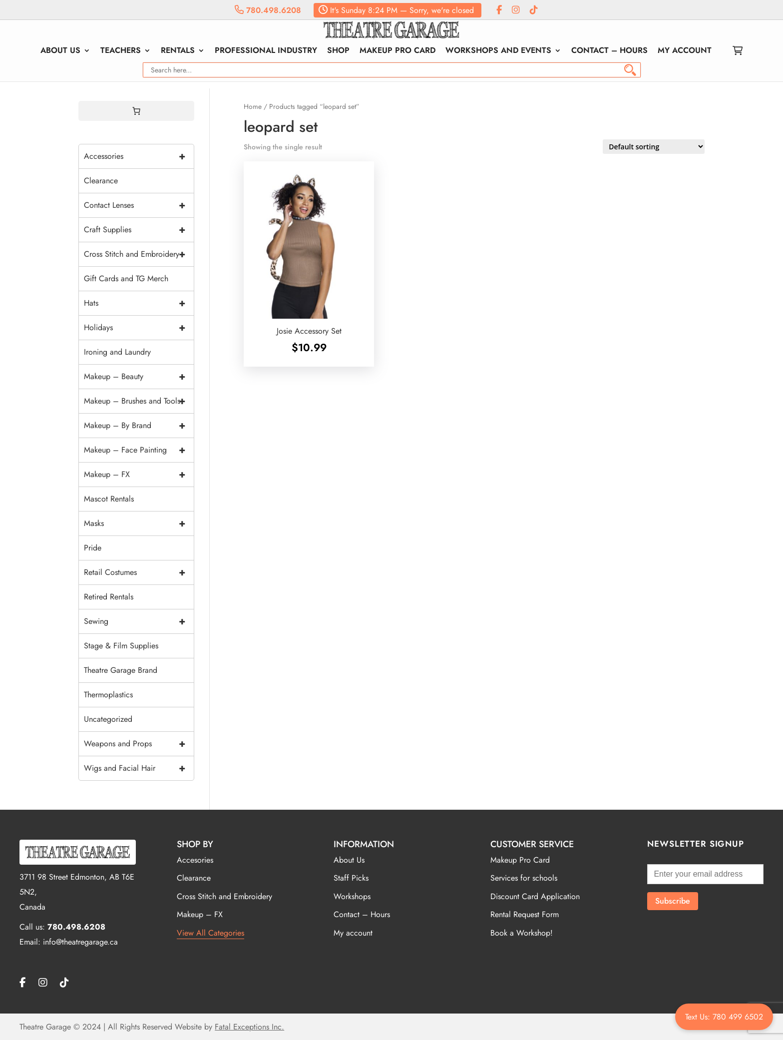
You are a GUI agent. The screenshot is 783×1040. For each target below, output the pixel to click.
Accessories (139, 156)
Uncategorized (108, 719)
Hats (139, 303)
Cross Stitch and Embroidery (139, 254)
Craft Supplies (139, 230)
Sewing (139, 621)
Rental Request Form (524, 914)
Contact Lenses (139, 205)
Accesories (195, 860)
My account (685, 51)
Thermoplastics (108, 694)
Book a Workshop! (521, 933)
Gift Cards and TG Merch (126, 278)
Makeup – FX (139, 475)
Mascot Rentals (109, 499)
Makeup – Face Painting (139, 450)
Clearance (101, 180)
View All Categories (210, 933)
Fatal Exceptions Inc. (249, 1027)
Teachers (120, 51)
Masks (139, 523)
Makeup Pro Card (397, 51)
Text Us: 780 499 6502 (724, 1017)
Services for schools (523, 878)
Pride (92, 547)
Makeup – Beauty (139, 377)
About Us (60, 51)
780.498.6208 (268, 10)
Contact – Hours (609, 51)
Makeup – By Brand (139, 426)
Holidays (139, 328)
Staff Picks (351, 878)
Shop (338, 51)
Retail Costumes (139, 572)
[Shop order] (654, 146)
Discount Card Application (535, 896)
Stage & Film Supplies (121, 645)
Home (253, 106)
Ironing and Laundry (117, 352)
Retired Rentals (108, 596)
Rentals (178, 51)
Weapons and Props (139, 744)
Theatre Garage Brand (120, 670)
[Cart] (136, 111)
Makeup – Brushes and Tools (139, 401)
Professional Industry (266, 51)
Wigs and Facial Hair (139, 768)
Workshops (352, 896)
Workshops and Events (498, 51)
